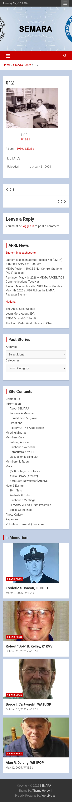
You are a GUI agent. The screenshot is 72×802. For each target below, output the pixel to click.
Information (13, 403)
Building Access (20, 442)
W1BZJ (25, 139)
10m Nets (16, 490)
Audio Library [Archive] (24, 476)
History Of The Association (27, 428)
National (11, 301)
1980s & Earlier (26, 148)
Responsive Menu (65, 3)
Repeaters (12, 519)
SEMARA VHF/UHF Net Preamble (30, 505)
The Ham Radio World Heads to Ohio (29, 323)
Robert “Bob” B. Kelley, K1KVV (29, 646)
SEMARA (45, 785)
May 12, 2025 (14, 767)
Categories (13, 360)
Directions (16, 423)
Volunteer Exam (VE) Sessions (25, 524)
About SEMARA (19, 408)
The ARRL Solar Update (20, 309)
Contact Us (13, 399)
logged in (28, 226)
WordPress (48, 795)
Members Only (15, 437)
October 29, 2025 (16, 651)
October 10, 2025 (16, 709)
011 (12, 189)
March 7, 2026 (14, 592)
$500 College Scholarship (25, 471)
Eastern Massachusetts (21, 252)
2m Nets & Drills (20, 495)
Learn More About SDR (20, 313)
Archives (11, 347)
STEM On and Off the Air (21, 318)
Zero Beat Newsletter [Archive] (29, 481)
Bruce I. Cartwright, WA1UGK (28, 704)
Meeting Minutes (16, 432)
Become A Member (22, 413)
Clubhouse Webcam (22, 447)
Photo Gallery (14, 514)
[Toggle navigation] (8, 55)
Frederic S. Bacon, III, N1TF (27, 588)
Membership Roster (18, 461)
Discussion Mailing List (24, 456)
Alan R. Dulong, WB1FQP (25, 763)
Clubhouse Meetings (22, 500)
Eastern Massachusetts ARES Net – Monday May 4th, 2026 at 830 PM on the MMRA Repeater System (34, 290)
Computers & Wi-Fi (22, 452)
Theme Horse (41, 790)
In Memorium (17, 537)
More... (10, 466)
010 (60, 201)
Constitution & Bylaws (23, 418)
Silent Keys (14, 578)
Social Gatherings (21, 510)
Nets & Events (15, 485)
